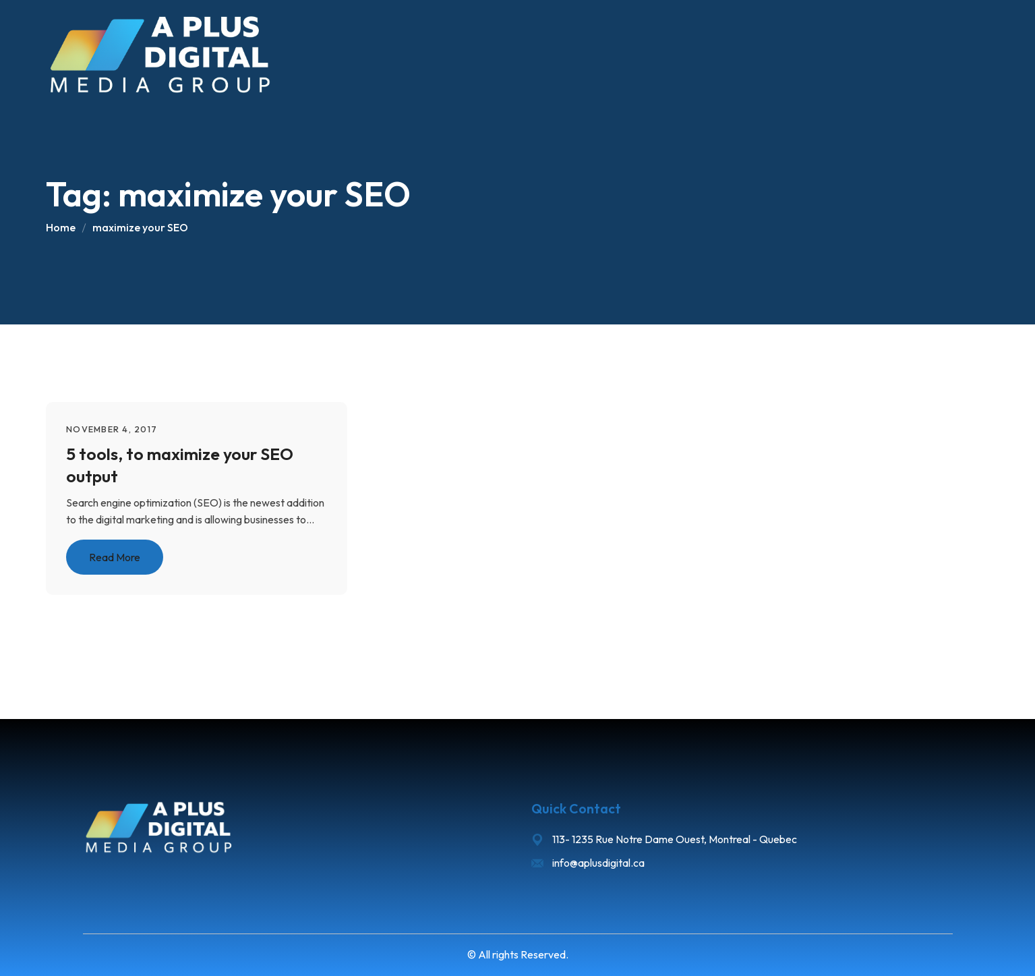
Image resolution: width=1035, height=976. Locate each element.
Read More (114, 557)
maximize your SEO (140, 227)
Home (61, 227)
